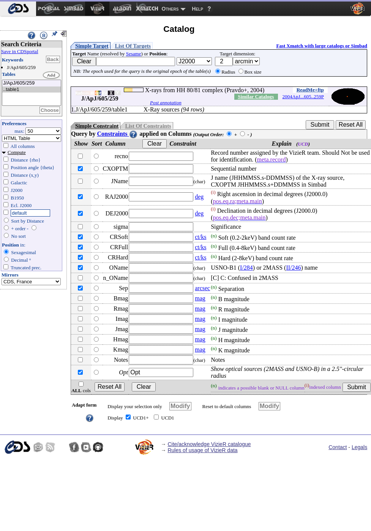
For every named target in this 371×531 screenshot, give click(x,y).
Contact (337, 447)
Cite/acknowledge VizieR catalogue (209, 444)
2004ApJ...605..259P (303, 96)
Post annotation (166, 102)
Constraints (117, 133)
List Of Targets (133, 46)
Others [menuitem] (170, 9)
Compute (17, 152)
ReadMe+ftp (310, 90)
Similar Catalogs (256, 96)
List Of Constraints (148, 126)
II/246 (293, 267)
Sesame (133, 54)
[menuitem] (18, 9)
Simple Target (92, 46)
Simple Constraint (96, 126)
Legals (359, 447)
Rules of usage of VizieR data (202, 450)
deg (199, 196)
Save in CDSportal (19, 51)
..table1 (31, 89)
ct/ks (200, 237)
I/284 (246, 267)
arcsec (202, 288)
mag (200, 298)
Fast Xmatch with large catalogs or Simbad (321, 46)
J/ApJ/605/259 (31, 83)
